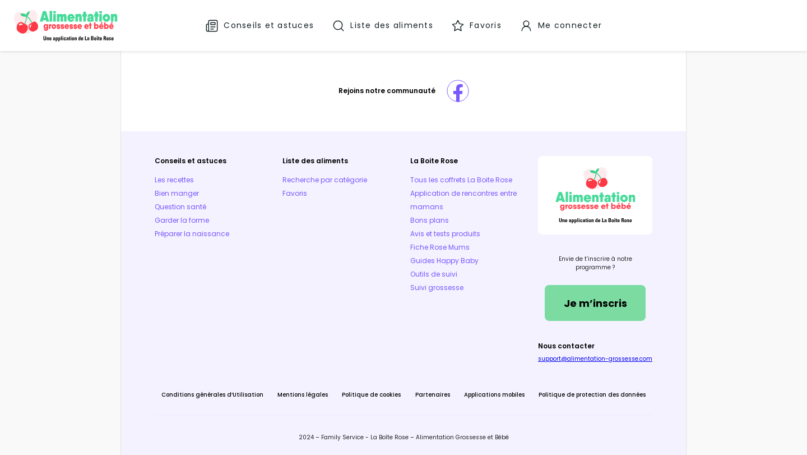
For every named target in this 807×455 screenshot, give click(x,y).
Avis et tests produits (445, 233)
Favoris (294, 193)
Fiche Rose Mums (440, 247)
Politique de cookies (371, 394)
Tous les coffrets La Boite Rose (461, 180)
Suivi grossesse (436, 287)
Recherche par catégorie (324, 180)
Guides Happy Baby (444, 260)
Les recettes (174, 180)
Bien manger (177, 193)
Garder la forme (182, 220)
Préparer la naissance (192, 233)
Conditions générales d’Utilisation (212, 394)
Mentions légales (302, 394)
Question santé (180, 207)
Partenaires (432, 394)
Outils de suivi (433, 274)
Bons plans (429, 220)
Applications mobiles (494, 394)
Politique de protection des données (592, 394)
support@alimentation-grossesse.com (595, 359)
